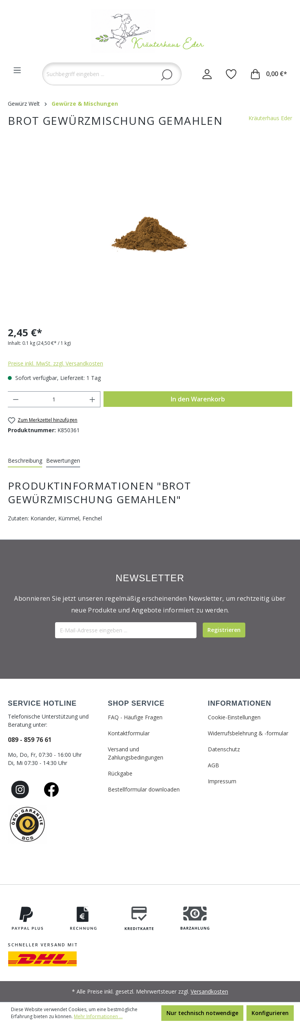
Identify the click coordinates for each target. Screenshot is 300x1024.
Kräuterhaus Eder (270, 118)
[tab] (25, 460)
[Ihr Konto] (207, 74)
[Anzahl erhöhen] (92, 399)
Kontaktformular (129, 733)
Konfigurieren (270, 1013)
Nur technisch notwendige (202, 1013)
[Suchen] (166, 74)
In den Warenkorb (198, 399)
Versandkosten (209, 991)
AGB (213, 765)
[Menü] (17, 70)
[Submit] (224, 630)
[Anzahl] (54, 399)
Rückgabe (120, 773)
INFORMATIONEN (239, 703)
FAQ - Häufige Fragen (135, 717)
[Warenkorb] (269, 74)
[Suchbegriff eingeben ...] (112, 74)
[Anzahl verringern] (15, 399)
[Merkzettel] (231, 74)
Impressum (222, 781)
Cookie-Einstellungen (234, 717)
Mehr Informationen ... (98, 1016)
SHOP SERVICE (136, 703)
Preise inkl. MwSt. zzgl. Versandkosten (55, 363)
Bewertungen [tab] (63, 460)
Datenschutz (224, 749)
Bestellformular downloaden (144, 789)
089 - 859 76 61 (30, 739)
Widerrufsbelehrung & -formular (248, 733)
